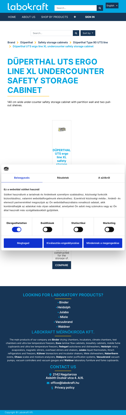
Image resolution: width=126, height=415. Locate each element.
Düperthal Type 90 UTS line (90, 42)
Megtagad (23, 243)
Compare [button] (61, 265)
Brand (11, 42)
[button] (75, 17)
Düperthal (26, 42)
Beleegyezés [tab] (22, 177)
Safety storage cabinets (53, 42)
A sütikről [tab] (104, 177)
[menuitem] (12, 17)
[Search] (100, 8)
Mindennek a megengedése (102, 243)
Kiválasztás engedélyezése (63, 243)
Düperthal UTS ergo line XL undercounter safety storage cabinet (53, 46)
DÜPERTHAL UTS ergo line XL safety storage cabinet (62, 159)
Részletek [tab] (63, 177)
